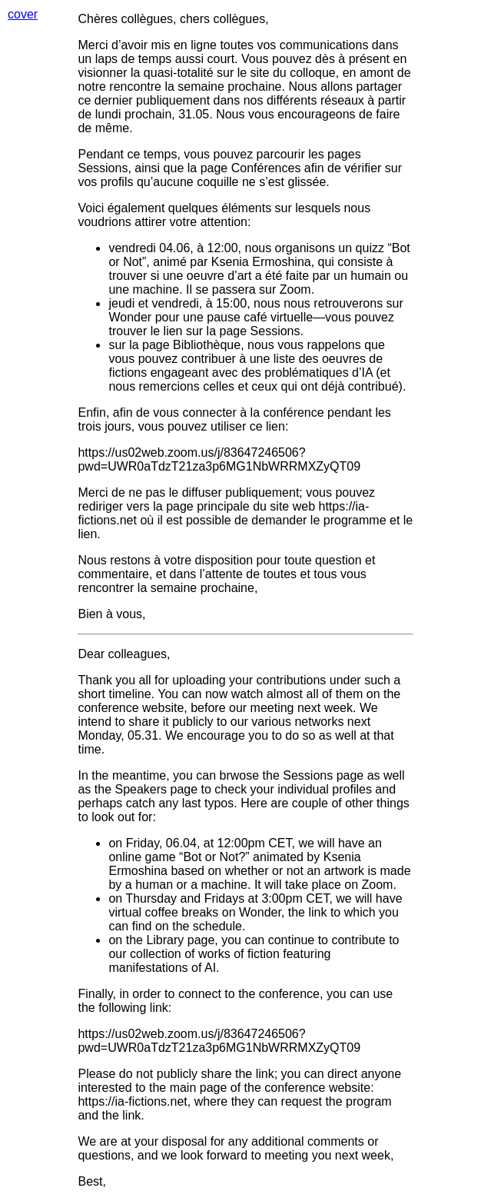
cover (23, 14)
